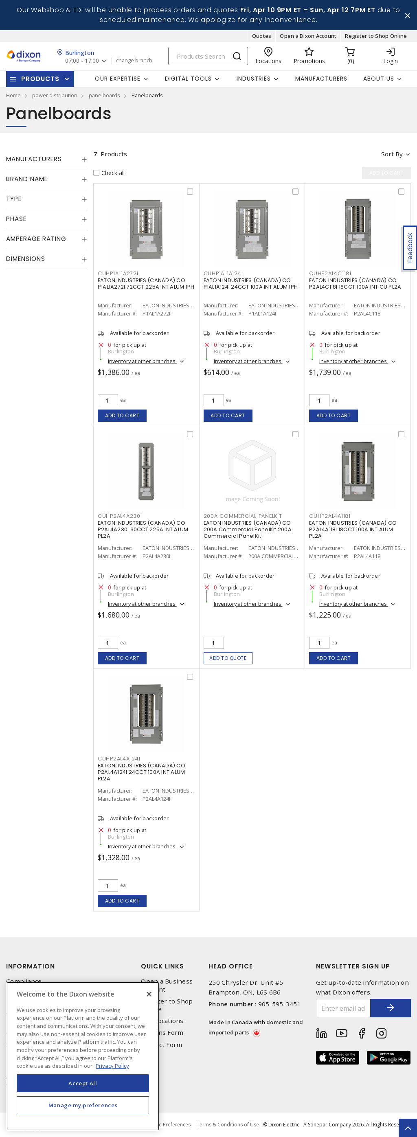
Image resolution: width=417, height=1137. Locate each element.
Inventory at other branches (142, 361)
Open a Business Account (167, 985)
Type (14, 199)
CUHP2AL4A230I (120, 516)
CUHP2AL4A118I (330, 516)
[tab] (46, 159)
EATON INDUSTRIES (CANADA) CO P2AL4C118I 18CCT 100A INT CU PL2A (355, 283)
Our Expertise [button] (117, 78)
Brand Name (27, 179)
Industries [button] (254, 78)
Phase (16, 219)
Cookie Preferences (168, 1124)
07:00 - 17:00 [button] (82, 60)
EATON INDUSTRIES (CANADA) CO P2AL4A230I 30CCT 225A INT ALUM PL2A (143, 529)
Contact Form (161, 1045)
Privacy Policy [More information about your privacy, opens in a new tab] (112, 1065)
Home (13, 95)
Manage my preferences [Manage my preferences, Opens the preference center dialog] (83, 1105)
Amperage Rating (36, 238)
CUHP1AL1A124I (223, 273)
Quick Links (162, 966)
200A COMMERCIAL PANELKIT (243, 516)
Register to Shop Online (376, 35)
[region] (83, 1056)
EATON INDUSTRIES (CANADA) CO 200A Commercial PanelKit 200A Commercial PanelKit (248, 529)
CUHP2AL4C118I (330, 273)
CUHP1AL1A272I (118, 273)
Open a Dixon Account (308, 35)
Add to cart (122, 415)
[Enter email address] (343, 1008)
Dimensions (25, 258)
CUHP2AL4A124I (119, 758)
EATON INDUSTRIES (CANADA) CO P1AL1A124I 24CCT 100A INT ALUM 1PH (251, 283)
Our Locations (162, 1021)
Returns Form (162, 1032)
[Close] (149, 994)
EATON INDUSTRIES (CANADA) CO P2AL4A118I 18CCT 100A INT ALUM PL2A (353, 529)
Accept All (82, 1083)
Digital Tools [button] (188, 78)
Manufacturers (321, 78)
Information (30, 966)
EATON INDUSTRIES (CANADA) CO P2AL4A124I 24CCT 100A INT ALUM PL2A (141, 772)
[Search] (208, 56)
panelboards (104, 95)
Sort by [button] (392, 154)
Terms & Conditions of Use (228, 1124)
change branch (134, 60)
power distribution (54, 95)
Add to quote (227, 658)
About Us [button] (378, 78)
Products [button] (40, 78)
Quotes (262, 35)
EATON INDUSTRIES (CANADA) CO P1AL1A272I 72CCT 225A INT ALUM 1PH (146, 283)
